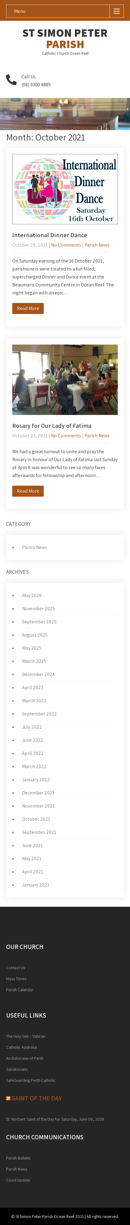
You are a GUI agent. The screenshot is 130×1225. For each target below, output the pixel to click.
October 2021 (36, 819)
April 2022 (33, 753)
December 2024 (38, 674)
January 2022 (36, 779)
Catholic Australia (21, 1047)
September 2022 (39, 714)
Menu (19, 11)
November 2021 (38, 806)
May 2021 (31, 858)
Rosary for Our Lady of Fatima (51, 426)
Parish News (97, 245)
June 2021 (32, 845)
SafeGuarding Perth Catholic (31, 1080)
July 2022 (32, 727)
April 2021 (32, 871)
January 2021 (35, 885)
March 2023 (34, 700)
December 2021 (38, 793)
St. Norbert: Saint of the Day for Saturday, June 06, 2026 (55, 1119)
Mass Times (16, 978)
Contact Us (15, 967)
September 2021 (39, 832)
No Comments (66, 245)
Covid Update (18, 1180)
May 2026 (32, 595)
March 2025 (34, 661)
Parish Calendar (20, 989)
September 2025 (39, 621)
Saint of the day (37, 1098)
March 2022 (34, 766)
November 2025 (38, 608)
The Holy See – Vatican (25, 1036)
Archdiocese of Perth (24, 1058)
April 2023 (32, 687)
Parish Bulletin (18, 1158)
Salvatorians (17, 1069)
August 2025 (35, 635)
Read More (28, 308)
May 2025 (32, 648)
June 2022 (32, 740)
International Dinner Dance (49, 235)
